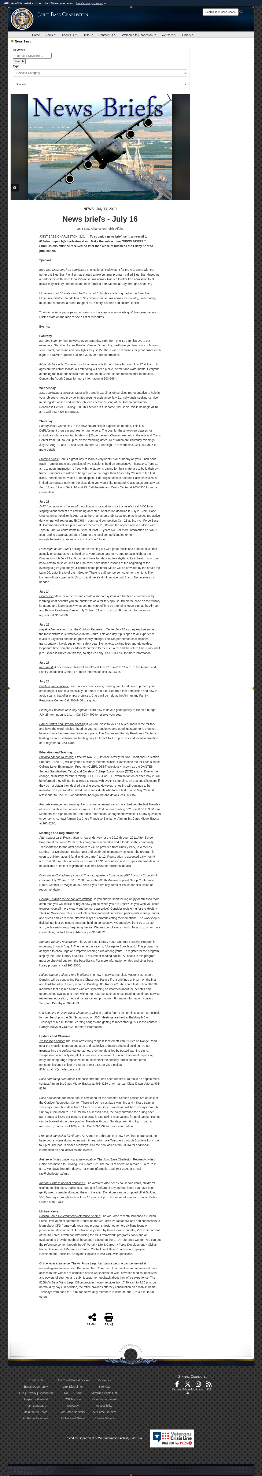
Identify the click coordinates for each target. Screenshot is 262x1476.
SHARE (92, 1319)
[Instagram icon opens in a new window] (198, 1385)
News (50, 35)
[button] (91, 3)
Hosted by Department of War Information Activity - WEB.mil (103, 1438)
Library (188, 35)
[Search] (221, 12)
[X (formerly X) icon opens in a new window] (187, 1385)
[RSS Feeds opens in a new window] (208, 1385)
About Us (69, 35)
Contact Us (107, 35)
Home (36, 35)
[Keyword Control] (32, 56)
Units (88, 35)
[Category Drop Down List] (100, 73)
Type (16, 66)
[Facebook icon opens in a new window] (177, 1385)
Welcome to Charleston (139, 35)
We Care (169, 35)
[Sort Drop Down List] (100, 84)
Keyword (19, 50)
